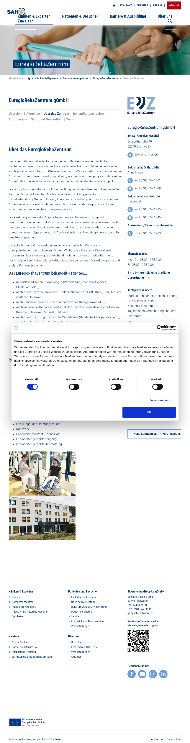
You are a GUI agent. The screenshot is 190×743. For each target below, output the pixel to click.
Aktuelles (33, 113)
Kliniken (16, 597)
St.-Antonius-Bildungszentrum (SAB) (33, 656)
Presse (157, 5)
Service (75, 616)
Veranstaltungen (80, 626)
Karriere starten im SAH (25, 647)
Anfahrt (142, 5)
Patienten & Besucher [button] (80, 16)
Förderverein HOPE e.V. (84, 647)
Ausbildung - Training (24, 651)
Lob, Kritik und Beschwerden (87, 621)
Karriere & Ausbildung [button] (128, 16)
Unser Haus (77, 642)
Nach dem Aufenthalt (83, 601)
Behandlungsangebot (88, 113)
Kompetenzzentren (23, 601)
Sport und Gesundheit (47, 119)
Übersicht (16, 113)
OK (149, 412)
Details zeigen (159, 400)
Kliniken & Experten (46, 78)
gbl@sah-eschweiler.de (140, 613)
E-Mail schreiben (146, 154)
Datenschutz (174, 739)
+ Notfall (174, 5)
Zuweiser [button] (25, 21)
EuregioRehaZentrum (105, 78)
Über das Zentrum (56, 113)
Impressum (156, 739)
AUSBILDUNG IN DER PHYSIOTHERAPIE (157, 433)
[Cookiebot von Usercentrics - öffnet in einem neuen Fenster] (159, 328)
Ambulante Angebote (75, 78)
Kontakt (126, 5)
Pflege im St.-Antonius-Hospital (30, 611)
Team (70, 119)
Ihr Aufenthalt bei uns (83, 597)
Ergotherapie (18, 119)
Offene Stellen (20, 642)
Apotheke (17, 616)
